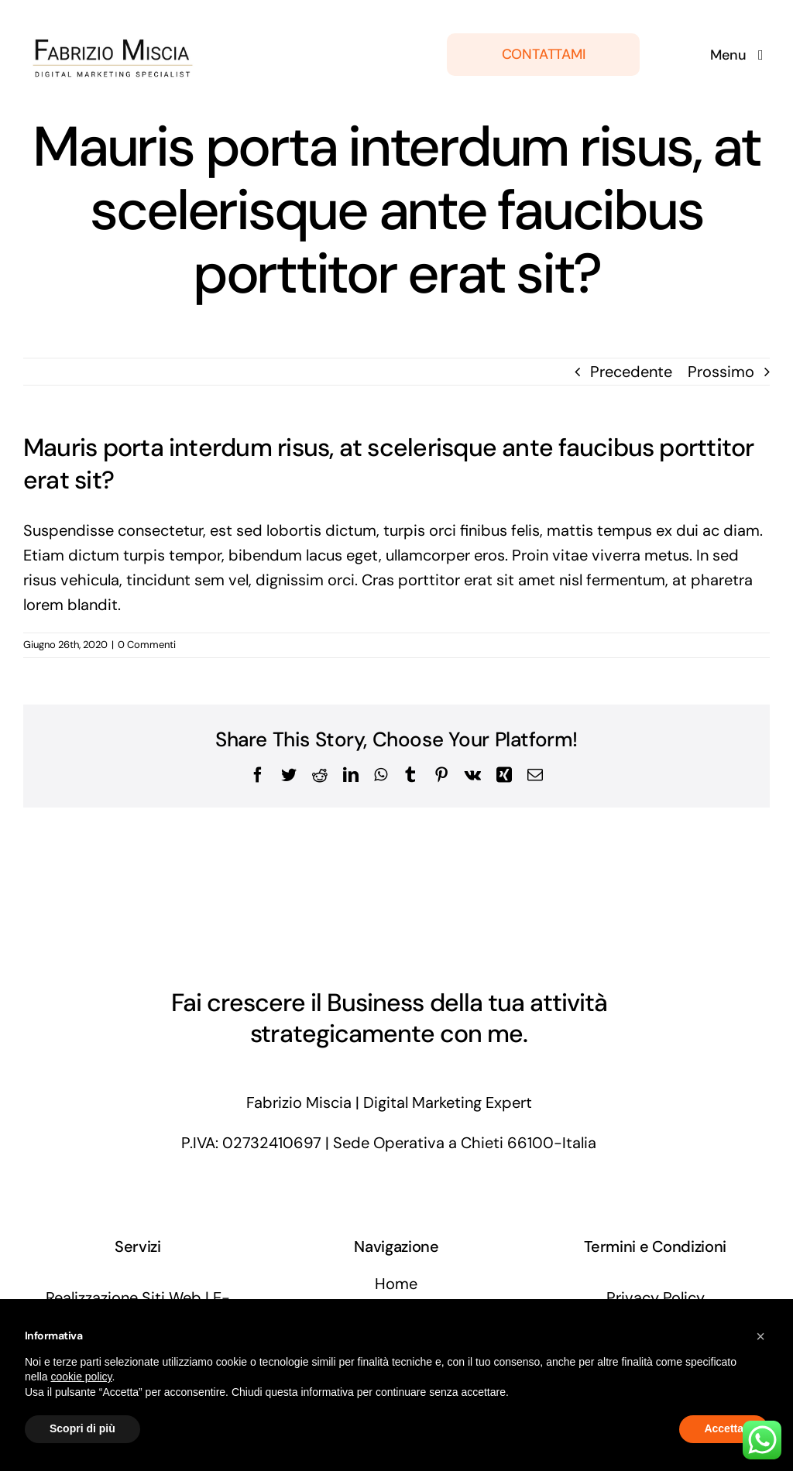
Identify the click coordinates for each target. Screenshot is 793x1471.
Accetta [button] (723, 1428)
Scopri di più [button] (82, 1428)
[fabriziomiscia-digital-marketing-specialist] (114, 19)
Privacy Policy (655, 1298)
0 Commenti (147, 644)
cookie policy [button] (81, 1376)
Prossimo (721, 372)
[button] (760, 1336)
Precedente (631, 372)
